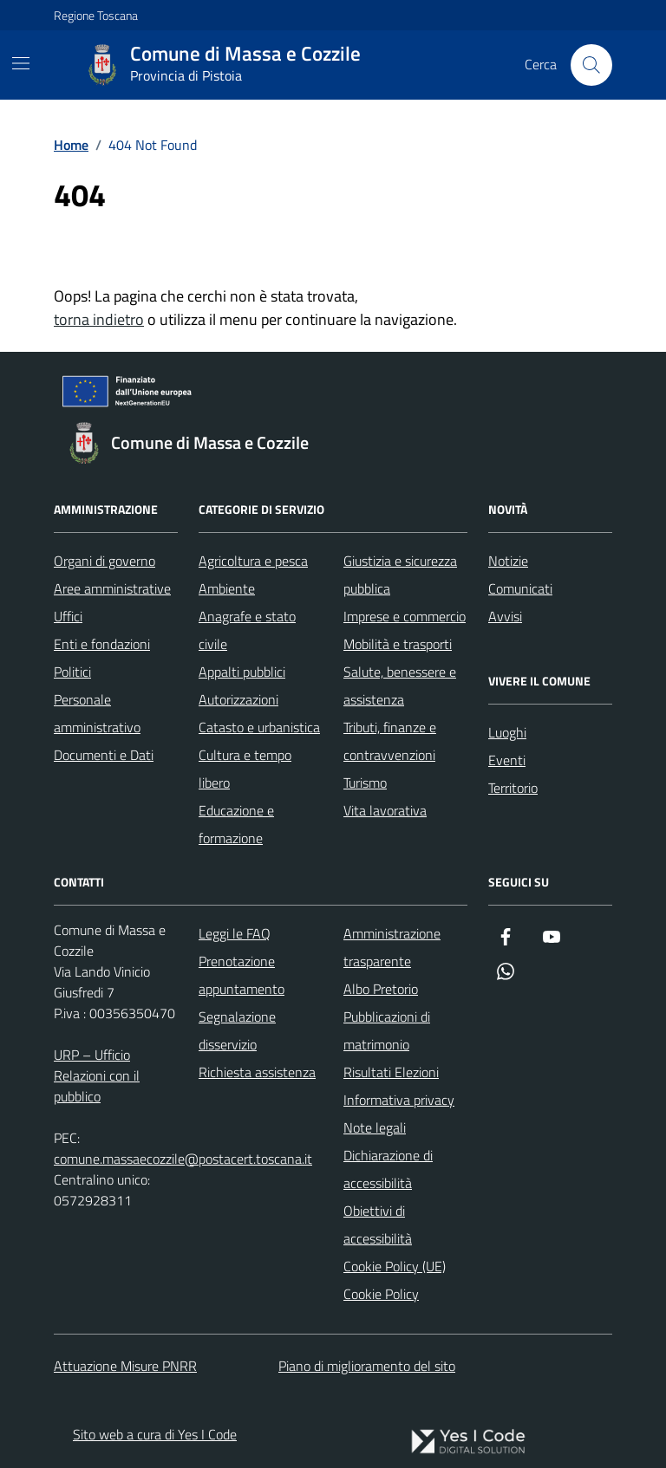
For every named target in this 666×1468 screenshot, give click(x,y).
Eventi (507, 760)
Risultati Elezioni (391, 1072)
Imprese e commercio (404, 616)
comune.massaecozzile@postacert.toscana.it (183, 1158)
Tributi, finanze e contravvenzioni (389, 741)
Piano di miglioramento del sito (366, 1365)
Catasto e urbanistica (259, 727)
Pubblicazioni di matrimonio (386, 1030)
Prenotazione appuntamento (241, 975)
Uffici (68, 616)
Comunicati (520, 588)
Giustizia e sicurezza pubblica (400, 574)
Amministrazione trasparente (392, 947)
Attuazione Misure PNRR (125, 1365)
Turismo (365, 782)
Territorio (513, 787)
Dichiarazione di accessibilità (388, 1169)
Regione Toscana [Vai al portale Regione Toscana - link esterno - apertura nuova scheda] (96, 15)
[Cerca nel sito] (591, 65)
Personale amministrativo (97, 713)
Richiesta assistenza (257, 1072)
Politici (72, 671)
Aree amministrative (112, 588)
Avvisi (505, 616)
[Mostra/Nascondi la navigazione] (20, 63)
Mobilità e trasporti (397, 643)
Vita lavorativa (385, 810)
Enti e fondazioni (102, 643)
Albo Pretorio (380, 988)
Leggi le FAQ (235, 933)
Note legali (374, 1127)
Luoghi (507, 732)
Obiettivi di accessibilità (377, 1224)
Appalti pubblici (242, 671)
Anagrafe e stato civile (247, 630)
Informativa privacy (398, 1099)
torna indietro (99, 319)
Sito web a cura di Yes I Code (155, 1434)
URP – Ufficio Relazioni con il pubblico (97, 1075)
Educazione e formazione (236, 824)
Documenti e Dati (103, 754)
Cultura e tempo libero (245, 768)
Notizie (508, 560)
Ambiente (227, 588)
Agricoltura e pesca (253, 560)
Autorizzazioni (238, 699)
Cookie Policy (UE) (394, 1266)
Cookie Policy (381, 1293)
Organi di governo (104, 560)
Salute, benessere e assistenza (399, 685)
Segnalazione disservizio (237, 1030)
